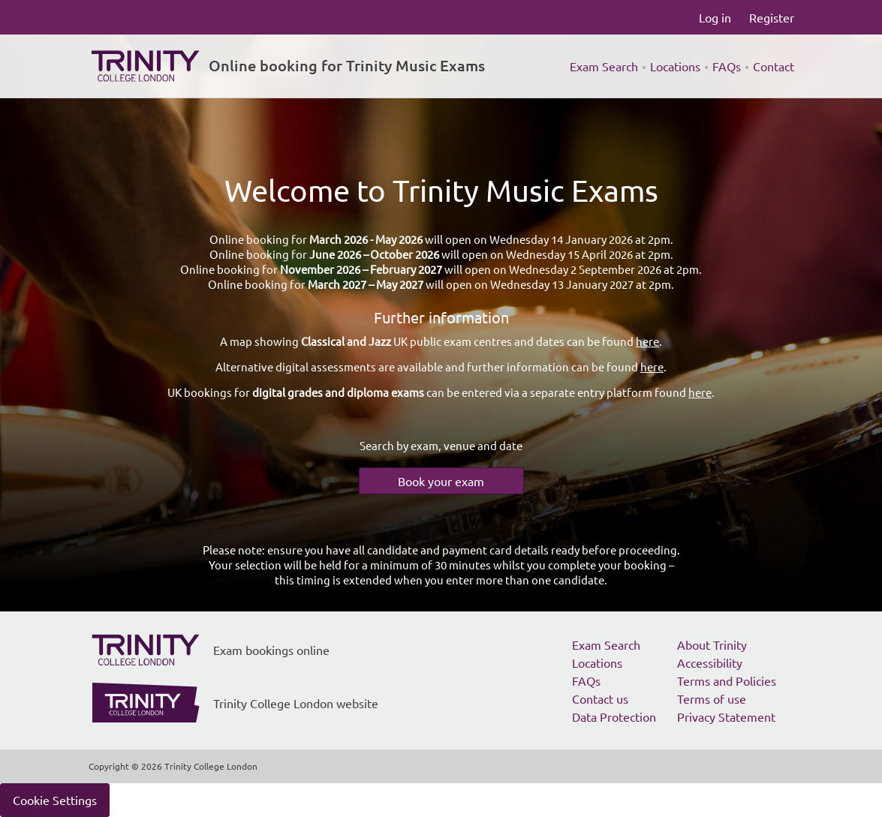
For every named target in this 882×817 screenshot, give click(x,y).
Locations (675, 66)
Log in (715, 17)
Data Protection (614, 716)
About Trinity (712, 644)
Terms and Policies (726, 680)
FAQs (726, 66)
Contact (773, 66)
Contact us (600, 698)
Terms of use (711, 698)
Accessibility (709, 662)
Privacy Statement (726, 716)
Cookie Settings (55, 799)
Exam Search (604, 66)
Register (771, 17)
